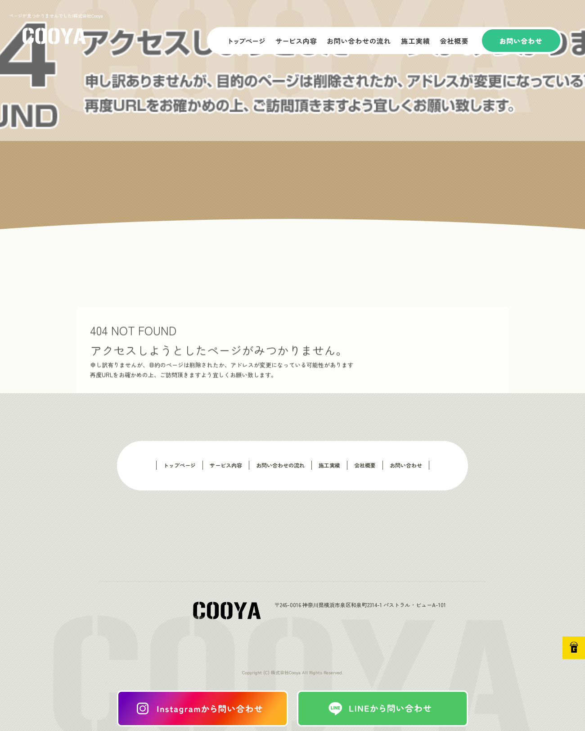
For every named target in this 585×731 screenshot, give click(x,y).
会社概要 (459, 40)
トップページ (238, 40)
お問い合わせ (522, 40)
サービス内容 (297, 40)
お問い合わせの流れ (360, 40)
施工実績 (416, 40)
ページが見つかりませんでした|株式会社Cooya (56, 15)
